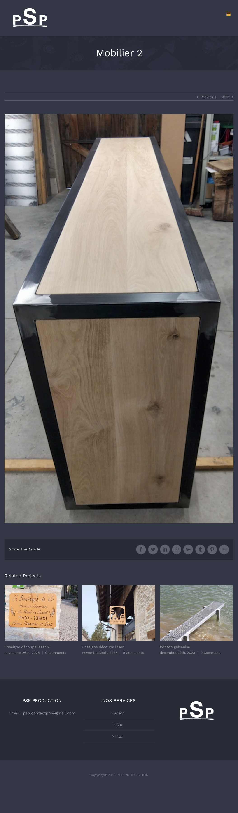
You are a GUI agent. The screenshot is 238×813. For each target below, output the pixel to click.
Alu (119, 724)
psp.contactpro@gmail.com (49, 713)
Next (225, 97)
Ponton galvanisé (175, 647)
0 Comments (55, 653)
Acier (119, 713)
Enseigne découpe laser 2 (27, 647)
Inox (119, 736)
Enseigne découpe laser (103, 647)
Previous (208, 97)
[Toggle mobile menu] (228, 14)
